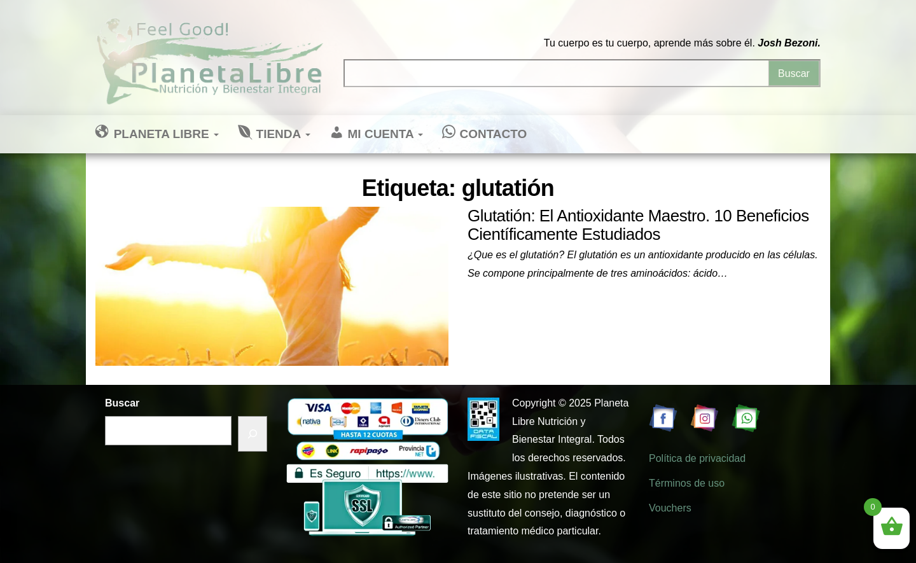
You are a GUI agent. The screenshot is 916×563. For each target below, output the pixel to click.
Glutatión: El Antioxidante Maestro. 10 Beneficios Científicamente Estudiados (638, 225)
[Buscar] (252, 434)
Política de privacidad (697, 458)
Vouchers (670, 508)
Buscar (122, 403)
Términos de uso (687, 483)
